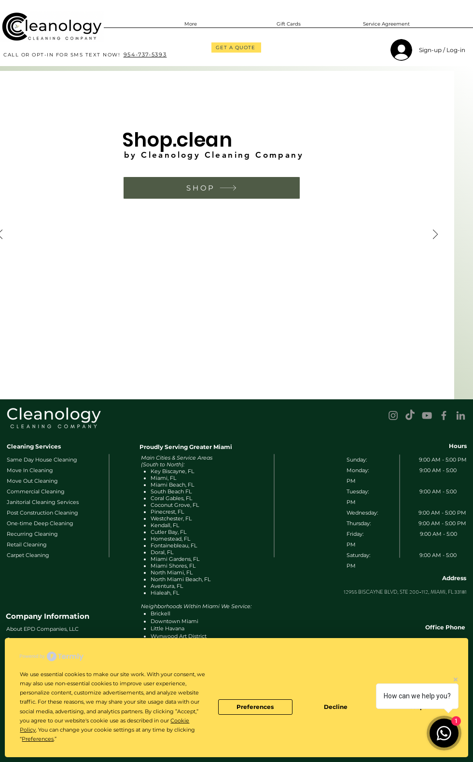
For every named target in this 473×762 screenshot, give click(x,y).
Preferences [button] (38, 738)
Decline (336, 706)
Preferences (255, 706)
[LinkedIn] (461, 415)
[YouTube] (427, 415)
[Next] (435, 235)
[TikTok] (410, 415)
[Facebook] (444, 415)
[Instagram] (393, 415)
